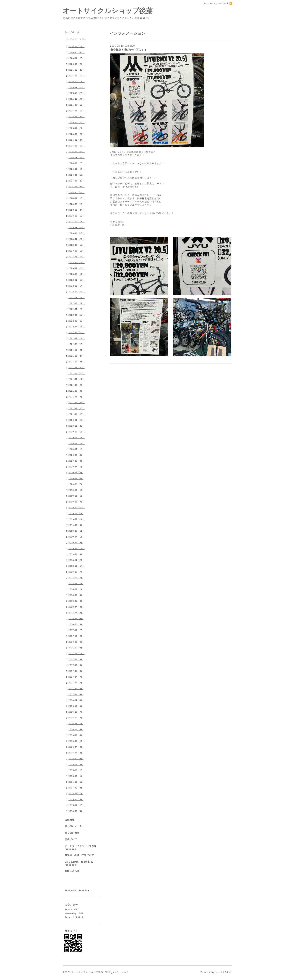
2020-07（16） (76, 449)
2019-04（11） (76, 537)
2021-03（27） (76, 402)
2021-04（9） (75, 397)
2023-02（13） (76, 268)
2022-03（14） (76, 332)
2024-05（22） (76, 181)
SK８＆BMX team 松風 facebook (80, 863)
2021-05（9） (75, 391)
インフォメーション (76, 39)
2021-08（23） (76, 373)
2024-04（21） (76, 186)
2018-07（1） (75, 589)
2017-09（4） (75, 648)
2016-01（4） (75, 758)
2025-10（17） (76, 81)
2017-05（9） (75, 671)
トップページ (72, 32)
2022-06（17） (76, 315)
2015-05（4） (75, 799)
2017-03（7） (75, 683)
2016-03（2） (75, 753)
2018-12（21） (76, 560)
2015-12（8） (75, 764)
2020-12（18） (76, 420)
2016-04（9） (75, 747)
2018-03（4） (75, 612)
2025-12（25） (76, 70)
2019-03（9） (75, 542)
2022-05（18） (76, 321)
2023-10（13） (76, 221)
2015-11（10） (76, 770)
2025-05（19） (76, 111)
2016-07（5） (75, 729)
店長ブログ (71, 839)
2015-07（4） (75, 788)
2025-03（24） (76, 122)
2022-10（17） (76, 291)
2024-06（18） (76, 175)
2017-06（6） (75, 665)
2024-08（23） (76, 163)
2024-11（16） (76, 146)
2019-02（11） (76, 548)
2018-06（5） (75, 595)
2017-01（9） (75, 694)
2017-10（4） (75, 642)
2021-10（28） (76, 362)
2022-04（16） (76, 327)
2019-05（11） (76, 531)
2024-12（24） (76, 140)
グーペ (218, 972)
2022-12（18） (76, 280)
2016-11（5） (75, 706)
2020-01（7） (75, 484)
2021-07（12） (76, 379)
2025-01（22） (76, 134)
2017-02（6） (75, 688)
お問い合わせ (72, 871)
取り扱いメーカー (74, 826)
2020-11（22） (76, 426)
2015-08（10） (76, 782)
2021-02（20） (76, 408)
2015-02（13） (76, 805)
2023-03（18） (76, 262)
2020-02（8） (75, 478)
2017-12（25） (76, 630)
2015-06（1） (75, 793)
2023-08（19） (76, 233)
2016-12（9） (75, 700)
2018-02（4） (75, 618)
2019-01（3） (75, 554)
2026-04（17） (76, 46)
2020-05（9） (75, 461)
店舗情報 (70, 819)
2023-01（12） (76, 274)
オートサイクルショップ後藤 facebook (82, 847)
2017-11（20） (76, 636)
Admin (228, 972)
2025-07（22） (76, 99)
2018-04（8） (75, 607)
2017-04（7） (75, 677)
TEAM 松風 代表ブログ (79, 855)
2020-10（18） (76, 432)
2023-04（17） (76, 256)
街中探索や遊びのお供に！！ (128, 49)
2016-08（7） (75, 723)
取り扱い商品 (72, 833)
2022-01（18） (76, 344)
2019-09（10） (76, 507)
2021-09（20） (76, 367)
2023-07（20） (76, 239)
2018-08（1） (75, 583)
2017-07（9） (75, 659)
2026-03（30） (76, 52)
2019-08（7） (75, 513)
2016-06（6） (75, 735)
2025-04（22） (76, 116)
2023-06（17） (76, 245)
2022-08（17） (76, 303)
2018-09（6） (75, 577)
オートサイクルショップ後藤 (108, 10)
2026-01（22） (76, 64)
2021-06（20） (76, 385)
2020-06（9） (75, 455)
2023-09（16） (76, 227)
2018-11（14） (76, 566)
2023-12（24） (76, 210)
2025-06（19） (76, 105)
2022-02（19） (76, 338)
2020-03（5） (75, 472)
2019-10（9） (75, 502)
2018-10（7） (75, 572)
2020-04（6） (75, 467)
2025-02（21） (76, 128)
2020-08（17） (76, 443)
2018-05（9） (75, 601)
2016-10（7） (75, 712)
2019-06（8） (75, 525)
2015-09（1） (75, 776)
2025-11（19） (76, 76)
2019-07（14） (76, 519)
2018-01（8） (75, 624)
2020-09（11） (76, 437)
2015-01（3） (75, 811)
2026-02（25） (76, 58)
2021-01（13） (76, 414)
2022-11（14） (76, 286)
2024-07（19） (76, 169)
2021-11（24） (76, 356)
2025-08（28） (76, 93)
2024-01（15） (76, 204)
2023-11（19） (76, 216)
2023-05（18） (76, 251)
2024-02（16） (76, 198)
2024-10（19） (76, 151)
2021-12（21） (76, 350)
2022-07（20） (76, 309)
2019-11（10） (76, 496)
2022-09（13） (76, 297)
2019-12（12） (76, 490)
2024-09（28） (76, 157)
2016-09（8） (75, 718)
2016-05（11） (76, 741)
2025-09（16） (76, 87)
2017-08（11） (76, 653)
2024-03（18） (76, 192)
